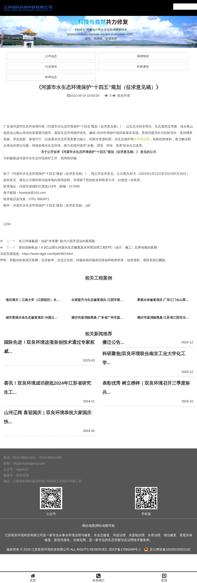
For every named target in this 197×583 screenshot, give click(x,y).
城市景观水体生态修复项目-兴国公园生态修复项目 (34, 317)
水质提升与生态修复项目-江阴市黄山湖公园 (99, 300)
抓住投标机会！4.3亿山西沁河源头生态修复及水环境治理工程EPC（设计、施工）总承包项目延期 (88, 247)
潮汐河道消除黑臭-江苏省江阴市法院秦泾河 (165, 317)
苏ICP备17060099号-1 (125, 549)
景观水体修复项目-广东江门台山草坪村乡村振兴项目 (165, 300)
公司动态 (51, 56)
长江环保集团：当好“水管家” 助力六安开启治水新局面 (57, 241)
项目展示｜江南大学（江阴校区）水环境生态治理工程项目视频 (34, 300)
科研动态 (51, 77)
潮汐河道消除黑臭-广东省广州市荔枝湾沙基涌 (99, 317)
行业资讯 (51, 66)
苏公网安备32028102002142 (167, 549)
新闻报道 (143, 56)
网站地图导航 (105, 525)
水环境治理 (142, 139)
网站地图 (88, 525)
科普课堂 (143, 66)
